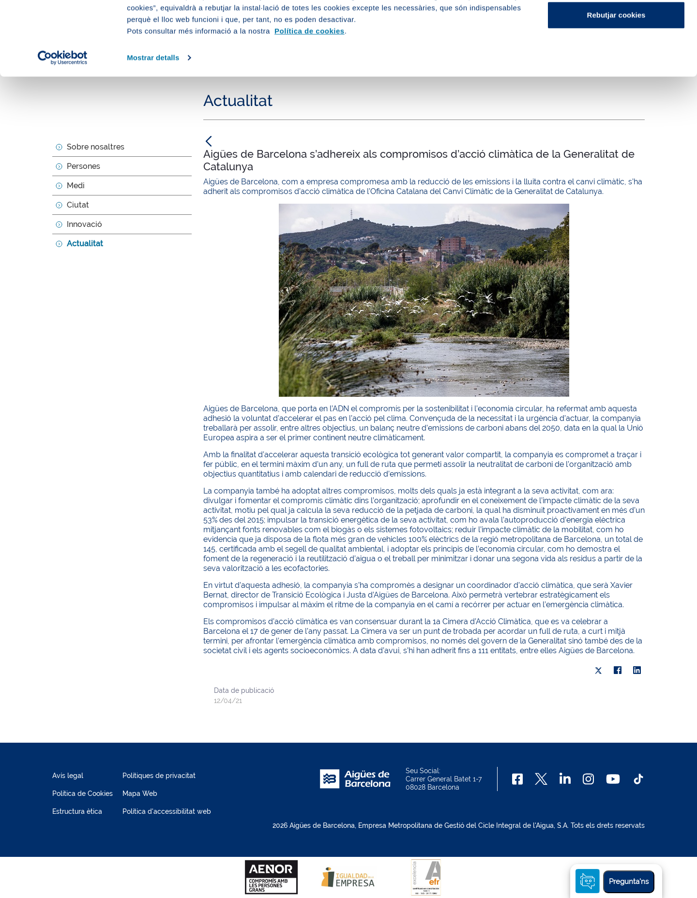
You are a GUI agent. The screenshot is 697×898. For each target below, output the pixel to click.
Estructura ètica (77, 811)
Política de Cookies (82, 793)
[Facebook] (517, 779)
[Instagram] (588, 779)
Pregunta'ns (629, 881)
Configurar (616, 57)
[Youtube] (613, 779)
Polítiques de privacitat (159, 775)
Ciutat (78, 205)
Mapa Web (139, 793)
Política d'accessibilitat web (166, 811)
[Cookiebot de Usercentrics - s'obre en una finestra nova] (62, 131)
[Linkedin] (565, 779)
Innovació (84, 224)
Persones (83, 166)
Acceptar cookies (616, 25)
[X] (598, 670)
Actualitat (85, 243)
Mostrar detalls (153, 131)
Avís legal (67, 775)
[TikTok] (638, 779)
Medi (76, 185)
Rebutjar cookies (616, 89)
